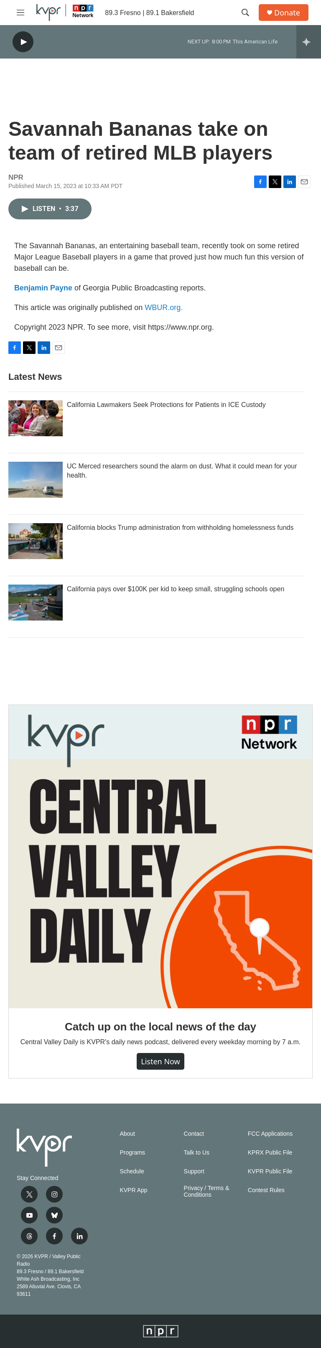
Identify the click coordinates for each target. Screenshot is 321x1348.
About (127, 1134)
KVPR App (133, 1190)
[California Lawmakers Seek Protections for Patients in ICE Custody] (35, 418)
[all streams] (308, 41)
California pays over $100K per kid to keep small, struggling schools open (175, 589)
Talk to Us (196, 1153)
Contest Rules (266, 1190)
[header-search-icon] (245, 12)
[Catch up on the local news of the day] (160, 856)
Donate (287, 12)
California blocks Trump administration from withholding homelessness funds (180, 527)
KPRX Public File (270, 1153)
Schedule (132, 1171)
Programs (132, 1153)
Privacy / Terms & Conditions (206, 1191)
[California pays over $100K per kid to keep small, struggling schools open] (35, 603)
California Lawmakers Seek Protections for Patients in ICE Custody (166, 404)
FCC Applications (270, 1134)
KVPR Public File (270, 1171)
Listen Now (160, 1061)
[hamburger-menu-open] (20, 12)
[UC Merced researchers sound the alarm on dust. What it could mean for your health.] (35, 480)
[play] (23, 42)
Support (194, 1171)
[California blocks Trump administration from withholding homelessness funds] (35, 541)
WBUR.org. (164, 307)
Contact (194, 1134)
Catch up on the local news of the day (160, 1026)
